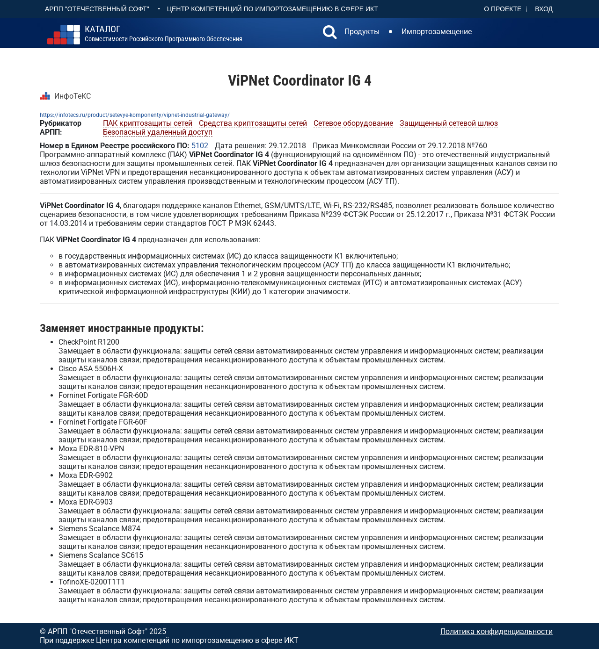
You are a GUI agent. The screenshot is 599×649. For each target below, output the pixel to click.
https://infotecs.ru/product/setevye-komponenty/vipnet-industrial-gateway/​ (135, 115)
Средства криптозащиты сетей (253, 123)
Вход (544, 9)
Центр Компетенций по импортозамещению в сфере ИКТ (272, 9)
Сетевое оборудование (353, 123)
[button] (330, 33)
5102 (199, 145)
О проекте (502, 9)
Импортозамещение (437, 31)
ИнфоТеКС (72, 96)
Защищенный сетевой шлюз (449, 123)
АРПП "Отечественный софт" (97, 9)
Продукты (362, 31)
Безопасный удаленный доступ (157, 132)
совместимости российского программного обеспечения (163, 33)
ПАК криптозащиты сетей (147, 123)
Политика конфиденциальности (496, 631)
